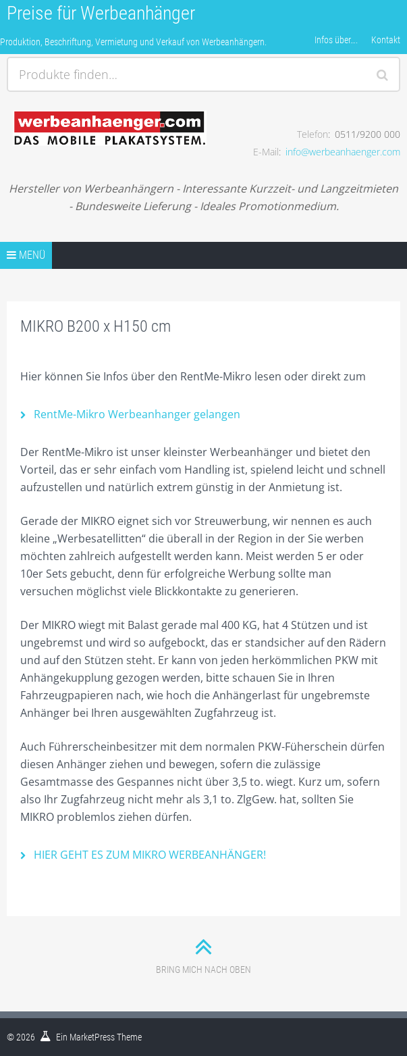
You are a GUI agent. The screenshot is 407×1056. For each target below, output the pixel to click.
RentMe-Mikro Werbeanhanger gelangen (137, 414)
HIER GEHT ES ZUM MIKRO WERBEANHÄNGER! (150, 854)
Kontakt (385, 39)
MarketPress (92, 1037)
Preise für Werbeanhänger (101, 13)
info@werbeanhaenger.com (343, 151)
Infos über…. (336, 39)
